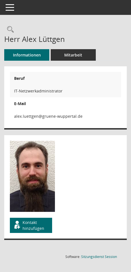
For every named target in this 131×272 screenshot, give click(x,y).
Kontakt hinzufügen (28, 225)
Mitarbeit (73, 55)
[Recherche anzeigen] (9, 29)
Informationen (27, 55)
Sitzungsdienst (99, 256)
